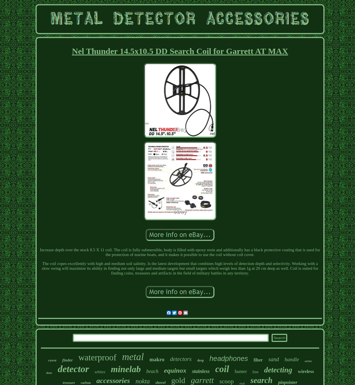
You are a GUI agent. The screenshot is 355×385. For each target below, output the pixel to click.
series (308, 361)
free (256, 372)
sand (273, 359)
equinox (175, 370)
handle (291, 359)
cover (52, 360)
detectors (180, 359)
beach (152, 371)
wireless (306, 371)
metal (133, 356)
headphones (228, 358)
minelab (126, 369)
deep (200, 360)
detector (73, 369)
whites (100, 372)
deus (49, 372)
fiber (258, 360)
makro (157, 359)
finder (67, 360)
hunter (241, 371)
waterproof (97, 357)
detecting (278, 370)
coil (222, 369)
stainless (201, 371)
